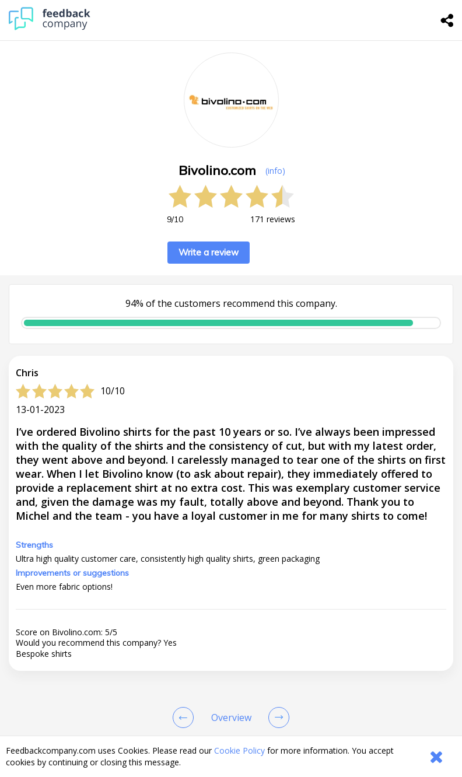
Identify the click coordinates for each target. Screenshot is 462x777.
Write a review (208, 252)
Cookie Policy (239, 750)
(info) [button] (275, 170)
